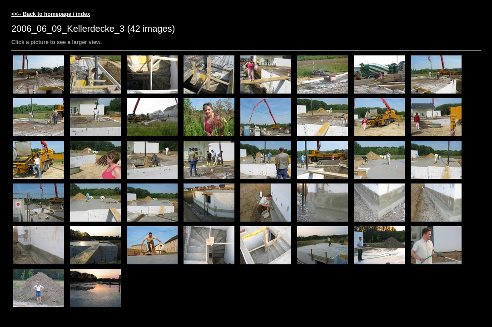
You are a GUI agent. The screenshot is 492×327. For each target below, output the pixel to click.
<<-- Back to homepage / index (50, 14)
